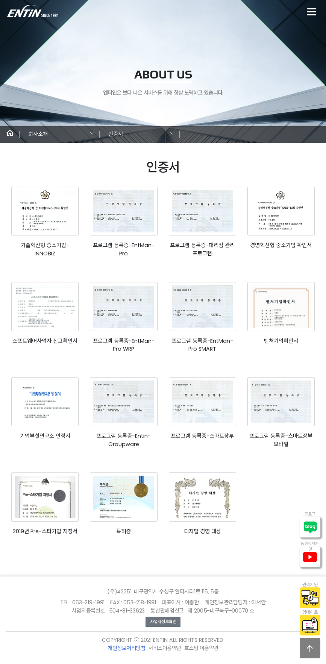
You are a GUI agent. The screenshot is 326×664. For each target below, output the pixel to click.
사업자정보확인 (163, 622)
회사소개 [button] (38, 134)
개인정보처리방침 (126, 648)
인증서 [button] (115, 134)
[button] (10, 134)
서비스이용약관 (164, 648)
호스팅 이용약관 (201, 648)
